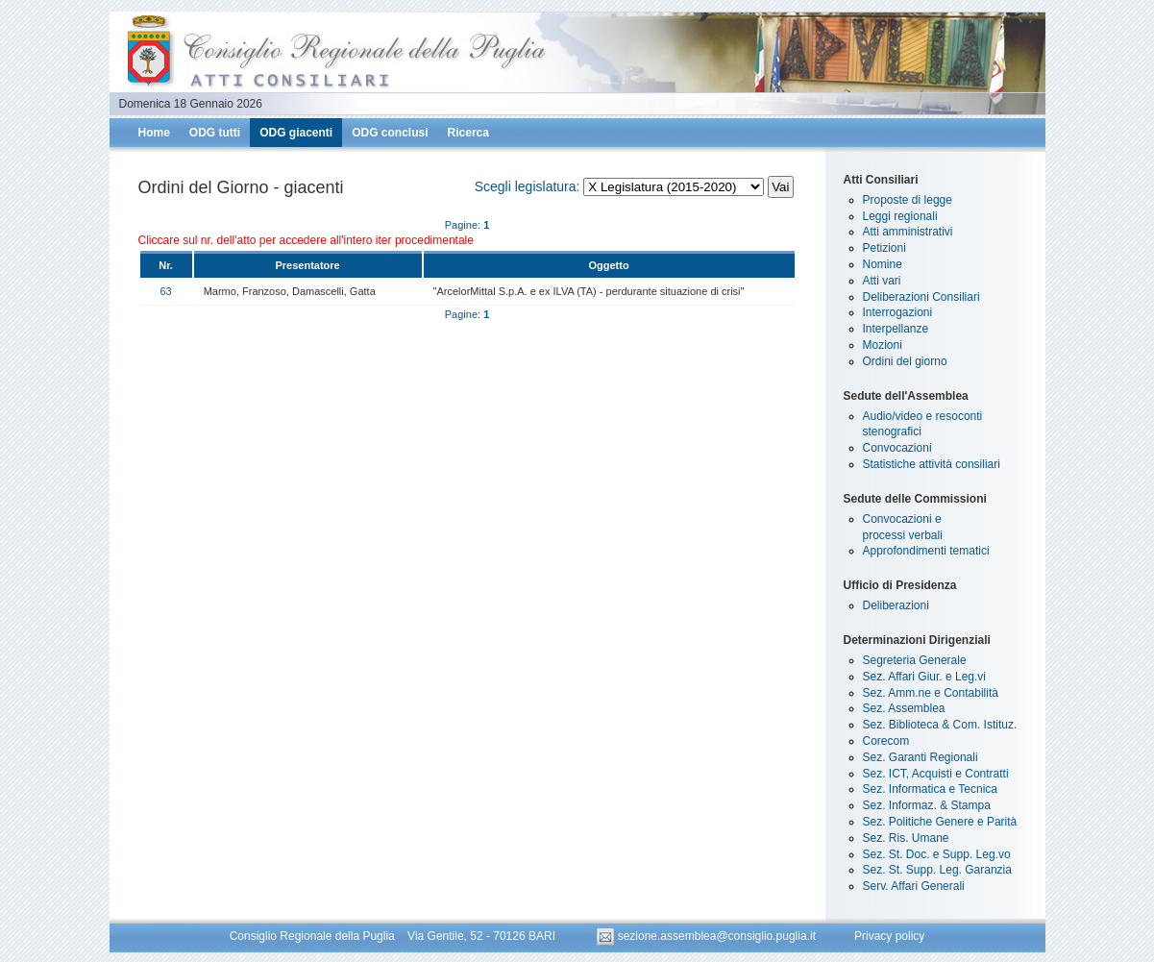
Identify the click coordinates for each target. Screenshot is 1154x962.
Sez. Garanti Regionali (920, 757)
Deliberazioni (896, 605)
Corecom (886, 741)
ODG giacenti (295, 132)
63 (165, 291)
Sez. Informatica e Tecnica (930, 789)
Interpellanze (896, 328)
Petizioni (884, 248)
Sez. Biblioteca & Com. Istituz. (940, 724)
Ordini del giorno (905, 361)
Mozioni (882, 345)
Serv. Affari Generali (914, 886)
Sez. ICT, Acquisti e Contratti (936, 773)
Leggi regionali (900, 216)
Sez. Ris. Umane (906, 838)
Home (154, 132)
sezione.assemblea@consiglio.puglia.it (708, 936)
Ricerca (468, 132)
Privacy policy (889, 936)
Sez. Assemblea (904, 708)
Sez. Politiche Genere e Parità (940, 821)
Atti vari (882, 280)
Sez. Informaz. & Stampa (927, 805)
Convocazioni (897, 448)
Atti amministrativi (908, 231)
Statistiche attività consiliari (931, 464)
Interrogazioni (898, 312)
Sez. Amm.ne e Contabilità (930, 693)
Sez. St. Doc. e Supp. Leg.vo (937, 854)
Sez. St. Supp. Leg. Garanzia (937, 869)
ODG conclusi (390, 132)
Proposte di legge (907, 200)
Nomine (882, 264)
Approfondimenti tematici (926, 550)
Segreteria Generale (915, 660)
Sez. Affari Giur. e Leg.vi (925, 676)
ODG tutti (214, 132)
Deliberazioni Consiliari (921, 297)
